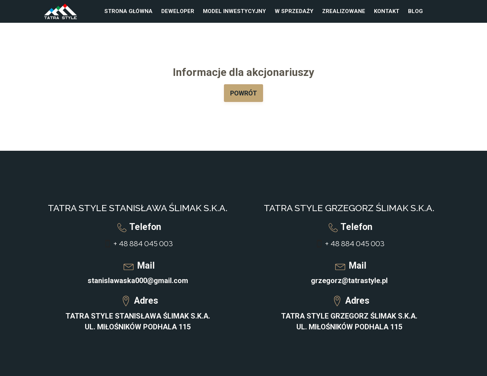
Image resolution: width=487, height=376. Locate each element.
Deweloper (177, 11)
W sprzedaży (294, 11)
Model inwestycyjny (234, 11)
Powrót (243, 93)
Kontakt (386, 11)
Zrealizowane (343, 11)
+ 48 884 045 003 (143, 243)
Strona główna (128, 11)
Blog (415, 11)
